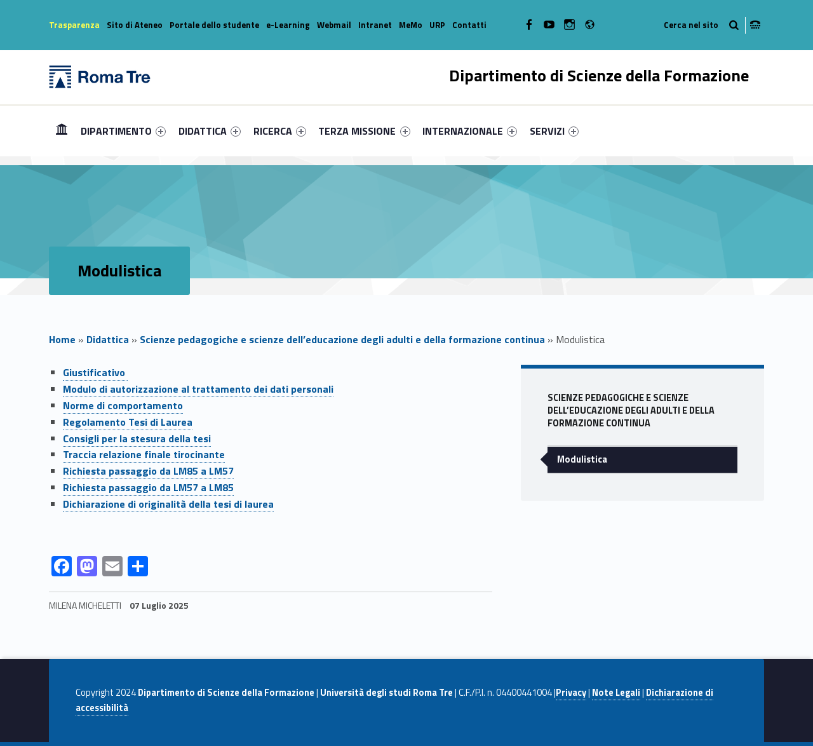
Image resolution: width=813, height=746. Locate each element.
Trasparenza (74, 24)
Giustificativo (95, 372)
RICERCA (279, 131)
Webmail (334, 24)
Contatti (469, 24)
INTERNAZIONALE (469, 131)
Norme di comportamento (123, 405)
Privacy (571, 693)
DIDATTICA (209, 131)
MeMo (410, 24)
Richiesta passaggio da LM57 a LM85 (148, 487)
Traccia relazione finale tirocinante (144, 454)
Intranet (375, 24)
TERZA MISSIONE (364, 131)
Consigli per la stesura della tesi (137, 438)
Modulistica (582, 459)
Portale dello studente (214, 24)
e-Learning (288, 24)
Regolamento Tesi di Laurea (127, 422)
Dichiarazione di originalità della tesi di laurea (168, 504)
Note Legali (616, 693)
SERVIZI (554, 131)
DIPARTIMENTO (123, 131)
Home (61, 131)
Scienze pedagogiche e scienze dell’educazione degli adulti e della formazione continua (342, 339)
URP (437, 24)
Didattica (107, 339)
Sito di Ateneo (135, 24)
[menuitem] (61, 130)
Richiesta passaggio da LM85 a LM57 (148, 470)
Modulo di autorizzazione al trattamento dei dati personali (198, 389)
